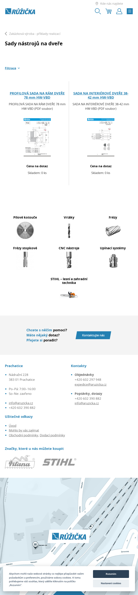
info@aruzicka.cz (21, 403)
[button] (12, 68)
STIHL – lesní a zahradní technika (69, 281)
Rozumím (111, 574)
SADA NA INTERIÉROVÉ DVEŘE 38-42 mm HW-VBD (100, 95)
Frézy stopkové (25, 248)
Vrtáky (69, 217)
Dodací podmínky (52, 435)
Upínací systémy (113, 248)
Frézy (113, 217)
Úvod (12, 425)
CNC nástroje (69, 248)
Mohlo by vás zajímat (24, 430)
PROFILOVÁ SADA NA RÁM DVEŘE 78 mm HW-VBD (37, 95)
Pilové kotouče (25, 217)
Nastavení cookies (111, 583)
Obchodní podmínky (23, 435)
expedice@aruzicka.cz (90, 384)
